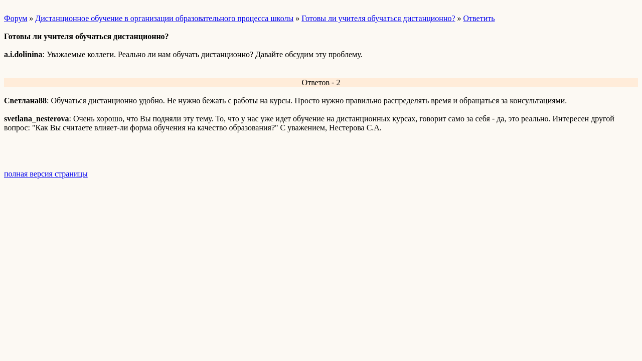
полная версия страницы (46, 173)
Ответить (479, 18)
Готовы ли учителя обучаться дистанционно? (378, 18)
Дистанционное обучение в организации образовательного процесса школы (164, 18)
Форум (15, 18)
